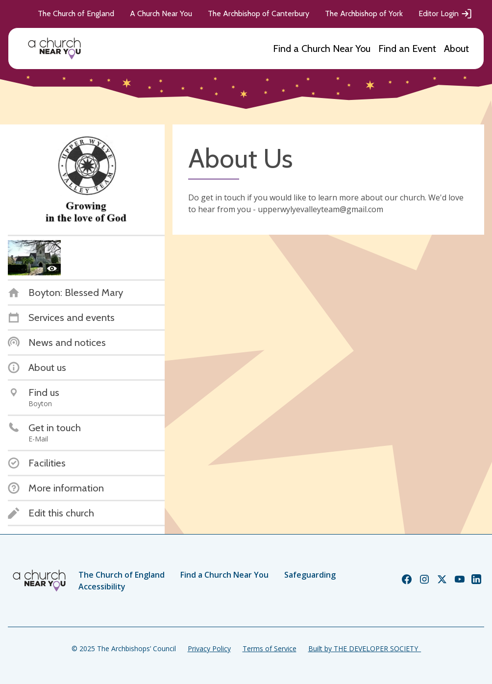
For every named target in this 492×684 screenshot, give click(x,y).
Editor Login (445, 14)
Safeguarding (310, 574)
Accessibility (101, 586)
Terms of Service (269, 648)
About (456, 48)
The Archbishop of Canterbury (258, 13)
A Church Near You (161, 13)
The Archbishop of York (364, 13)
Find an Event (407, 48)
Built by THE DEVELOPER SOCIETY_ (364, 648)
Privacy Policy (209, 648)
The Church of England (76, 13)
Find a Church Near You (321, 48)
